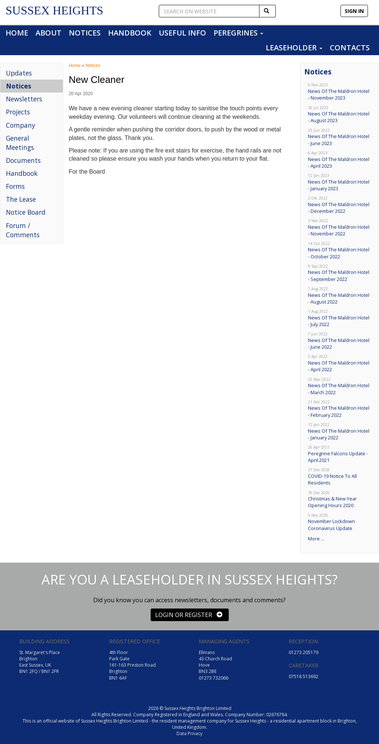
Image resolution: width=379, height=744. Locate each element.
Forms (15, 186)
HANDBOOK (129, 33)
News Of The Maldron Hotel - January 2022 (339, 431)
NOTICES (85, 33)
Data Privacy (189, 733)
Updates (19, 72)
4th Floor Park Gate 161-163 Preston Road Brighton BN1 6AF (132, 665)
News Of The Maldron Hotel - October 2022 (339, 250)
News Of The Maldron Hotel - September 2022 (339, 273)
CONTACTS (350, 48)
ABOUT (48, 33)
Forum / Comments (23, 230)
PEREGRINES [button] (238, 33)
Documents (23, 160)
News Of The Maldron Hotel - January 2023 (339, 182)
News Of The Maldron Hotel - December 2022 (339, 204)
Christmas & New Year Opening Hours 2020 (339, 499)
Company (20, 125)
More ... (316, 538)
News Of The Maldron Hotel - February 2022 (339, 408)
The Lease (21, 199)
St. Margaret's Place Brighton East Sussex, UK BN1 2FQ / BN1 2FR (39, 661)
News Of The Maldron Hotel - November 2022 (339, 227)
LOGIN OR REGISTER (188, 615)
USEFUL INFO (182, 33)
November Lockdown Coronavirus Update (339, 522)
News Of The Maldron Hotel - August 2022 (339, 295)
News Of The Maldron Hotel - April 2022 (339, 363)
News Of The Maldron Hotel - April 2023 (339, 159)
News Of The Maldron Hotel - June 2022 (339, 340)
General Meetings (20, 143)
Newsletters (24, 98)
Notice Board (26, 212)
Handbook (22, 173)
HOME (17, 33)
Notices (18, 85)
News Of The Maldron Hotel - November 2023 (339, 91)
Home (75, 65)
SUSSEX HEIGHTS (54, 10)
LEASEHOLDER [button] (294, 48)
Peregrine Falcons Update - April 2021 (339, 454)
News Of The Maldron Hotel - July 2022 (339, 318)
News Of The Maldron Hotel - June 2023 (339, 137)
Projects (18, 111)
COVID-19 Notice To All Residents (339, 476)
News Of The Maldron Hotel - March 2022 (339, 386)
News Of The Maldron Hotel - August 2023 (339, 114)
